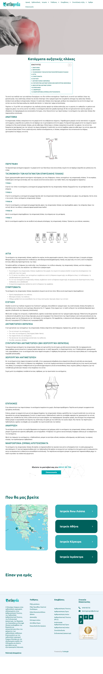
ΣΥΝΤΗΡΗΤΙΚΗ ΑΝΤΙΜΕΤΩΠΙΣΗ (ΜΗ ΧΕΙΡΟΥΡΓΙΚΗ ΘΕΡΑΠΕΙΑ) (52, 83)
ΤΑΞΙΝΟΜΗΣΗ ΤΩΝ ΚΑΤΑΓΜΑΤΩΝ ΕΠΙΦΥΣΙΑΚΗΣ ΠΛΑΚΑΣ (50, 72)
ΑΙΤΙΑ (34, 74)
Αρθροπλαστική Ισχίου (61, 627)
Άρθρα (90, 2)
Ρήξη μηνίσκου (35, 604)
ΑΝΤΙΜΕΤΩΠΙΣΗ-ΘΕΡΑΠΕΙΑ (41, 81)
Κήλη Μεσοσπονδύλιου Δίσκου (37, 613)
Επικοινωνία (29, 7)
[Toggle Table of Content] (69, 65)
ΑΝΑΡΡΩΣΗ (37, 89)
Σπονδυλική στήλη (79, 2)
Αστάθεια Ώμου (35, 623)
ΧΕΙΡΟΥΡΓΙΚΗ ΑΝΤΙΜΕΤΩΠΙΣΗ (42, 85)
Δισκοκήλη (33, 617)
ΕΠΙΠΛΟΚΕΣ (37, 87)
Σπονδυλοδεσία (59, 630)
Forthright (65, 651)
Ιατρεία (45, 2)
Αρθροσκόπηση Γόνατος (62, 608)
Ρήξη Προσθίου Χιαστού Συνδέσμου (38, 608)
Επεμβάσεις (66, 2)
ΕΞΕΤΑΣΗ (35, 78)
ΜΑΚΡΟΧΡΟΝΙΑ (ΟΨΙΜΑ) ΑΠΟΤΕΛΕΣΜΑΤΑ (46, 92)
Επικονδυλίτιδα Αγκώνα (38, 626)
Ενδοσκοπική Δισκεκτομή (62, 633)
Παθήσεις (55, 2)
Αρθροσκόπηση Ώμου (61, 611)
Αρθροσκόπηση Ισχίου (61, 614)
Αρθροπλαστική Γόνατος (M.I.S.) (62, 618)
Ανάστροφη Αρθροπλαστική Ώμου (61, 623)
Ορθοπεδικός (35, 2)
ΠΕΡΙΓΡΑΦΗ (36, 70)
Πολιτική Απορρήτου (13, 653)
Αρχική (28, 2)
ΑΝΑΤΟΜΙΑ (36, 67)
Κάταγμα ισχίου (35, 620)
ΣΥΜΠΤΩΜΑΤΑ (37, 76)
